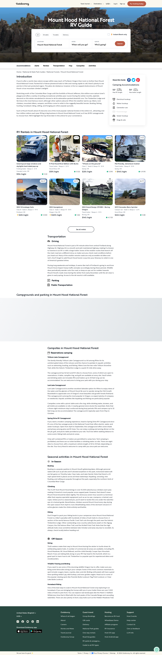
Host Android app (111, 637)
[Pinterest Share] (138, 80)
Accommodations (23, 65)
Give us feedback (133, 628)
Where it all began (68, 616)
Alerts (37, 65)
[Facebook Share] (129, 80)
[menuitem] (86, 4)
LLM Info (130, 632)
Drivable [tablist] (46, 35)
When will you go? (80, 43)
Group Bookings (89, 616)
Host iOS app (110, 632)
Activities (92, 65)
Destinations (98, 4)
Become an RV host (112, 616)
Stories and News (67, 628)
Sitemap (112, 653)
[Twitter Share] (133, 80)
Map (70, 65)
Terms (80, 653)
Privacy (86, 653)
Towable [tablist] (56, 35)
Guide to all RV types (91, 645)
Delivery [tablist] (65, 35)
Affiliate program (111, 624)
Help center (131, 620)
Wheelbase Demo (112, 620)
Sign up (122, 4)
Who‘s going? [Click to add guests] (100, 43)
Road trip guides (89, 637)
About (63, 620)
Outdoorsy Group (67, 637)
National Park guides (91, 628)
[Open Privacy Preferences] (99, 653)
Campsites (80, 65)
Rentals (46, 65)
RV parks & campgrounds (92, 641)
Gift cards (86, 620)
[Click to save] (43, 137)
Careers (64, 624)
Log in (115, 4)
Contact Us (131, 624)
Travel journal (66, 632)
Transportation (59, 65)
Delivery (86, 624)
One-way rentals (89, 632)
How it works (132, 616)
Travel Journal (86, 4)
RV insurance (110, 628)
